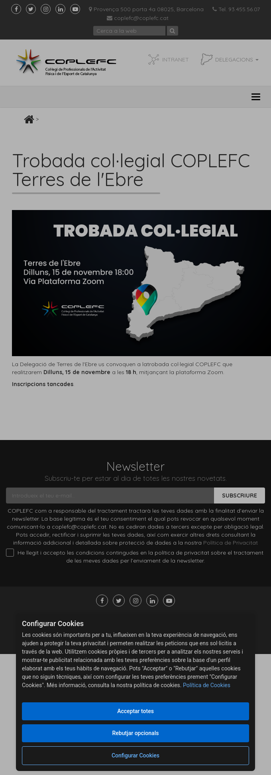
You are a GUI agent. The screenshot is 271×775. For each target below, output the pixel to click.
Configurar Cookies (135, 755)
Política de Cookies (206, 685)
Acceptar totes (135, 711)
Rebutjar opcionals (135, 733)
